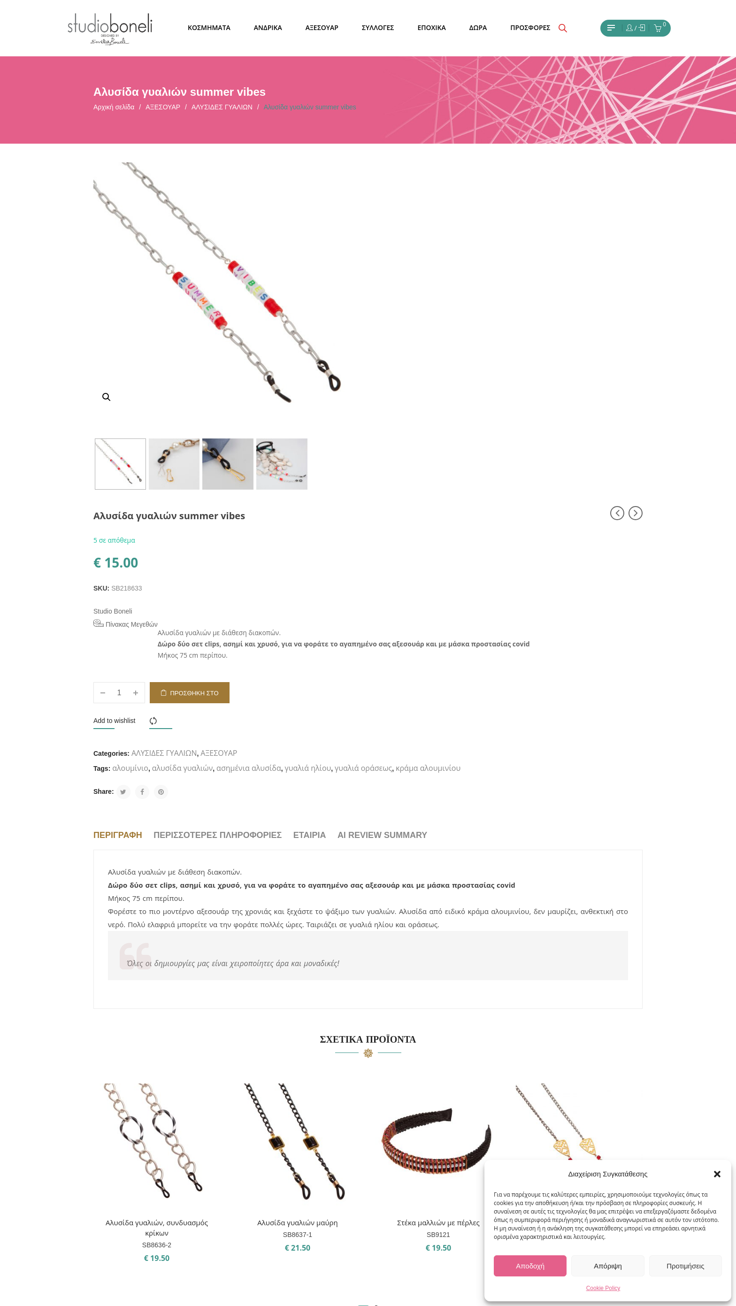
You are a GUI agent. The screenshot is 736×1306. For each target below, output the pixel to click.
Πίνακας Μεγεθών (408, 280)
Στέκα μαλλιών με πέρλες (438, 925)
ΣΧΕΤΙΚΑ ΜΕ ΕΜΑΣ (313, 1115)
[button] (717, 1174)
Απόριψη (608, 1266)
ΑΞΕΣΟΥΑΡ (163, 107)
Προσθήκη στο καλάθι (477, 384)
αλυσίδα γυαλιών (465, 456)
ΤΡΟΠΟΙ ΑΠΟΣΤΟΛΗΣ (318, 1183)
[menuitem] (209, 28)
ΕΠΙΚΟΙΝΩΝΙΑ (306, 1132)
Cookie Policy (603, 1288)
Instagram (403, 1115)
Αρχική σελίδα (113, 107)
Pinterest (401, 1149)
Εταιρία (309, 538)
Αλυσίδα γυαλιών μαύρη (297, 925)
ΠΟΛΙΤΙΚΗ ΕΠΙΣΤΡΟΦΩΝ (323, 1200)
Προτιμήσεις (685, 1266)
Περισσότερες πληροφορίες (217, 538)
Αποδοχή (530, 1266)
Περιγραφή (117, 538)
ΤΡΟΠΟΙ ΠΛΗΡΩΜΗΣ (317, 1166)
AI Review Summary (382, 538)
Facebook (402, 1132)
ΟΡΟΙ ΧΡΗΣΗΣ (306, 1149)
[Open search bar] (562, 28)
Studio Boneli (395, 267)
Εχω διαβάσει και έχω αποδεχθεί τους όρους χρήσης (171, 1121)
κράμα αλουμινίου (444, 471)
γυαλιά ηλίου (591, 456)
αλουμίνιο (414, 456)
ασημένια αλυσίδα (531, 456)
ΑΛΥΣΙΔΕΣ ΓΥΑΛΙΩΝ (222, 107)
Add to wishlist (397, 408)
